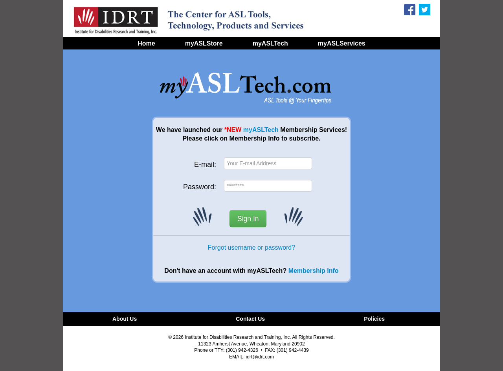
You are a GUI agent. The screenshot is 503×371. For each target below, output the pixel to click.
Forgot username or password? (251, 247)
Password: (199, 187)
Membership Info (313, 270)
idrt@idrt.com (260, 357)
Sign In (248, 219)
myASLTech (261, 129)
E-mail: (205, 164)
